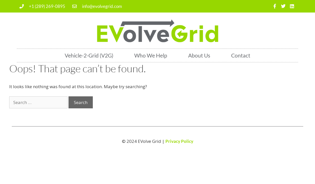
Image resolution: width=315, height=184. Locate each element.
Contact (240, 55)
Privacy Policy (179, 141)
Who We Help (150, 55)
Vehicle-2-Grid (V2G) (89, 55)
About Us (199, 55)
